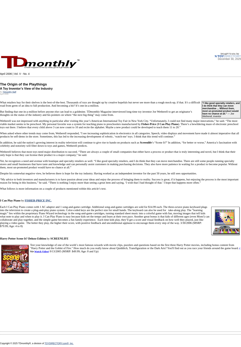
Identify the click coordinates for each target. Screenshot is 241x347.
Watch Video (41, 251)
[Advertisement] (113, 26)
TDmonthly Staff (9, 92)
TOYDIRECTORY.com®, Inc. (59, 343)
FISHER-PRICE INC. (38, 200)
